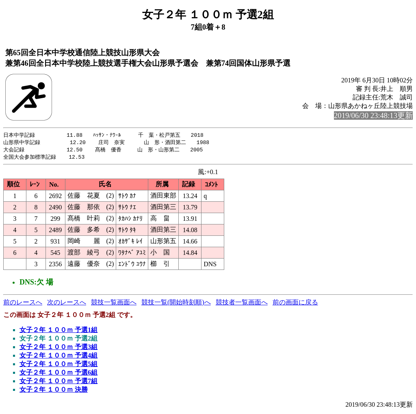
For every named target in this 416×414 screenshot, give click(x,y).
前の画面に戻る (295, 303)
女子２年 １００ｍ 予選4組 (59, 357)
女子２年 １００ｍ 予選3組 (59, 348)
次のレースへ (66, 303)
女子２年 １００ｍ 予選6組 (59, 374)
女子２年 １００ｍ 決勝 (54, 391)
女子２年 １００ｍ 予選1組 (59, 331)
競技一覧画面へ (113, 303)
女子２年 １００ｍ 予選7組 (59, 382)
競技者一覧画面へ (242, 303)
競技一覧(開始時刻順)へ (176, 303)
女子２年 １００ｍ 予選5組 (59, 365)
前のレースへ (22, 303)
